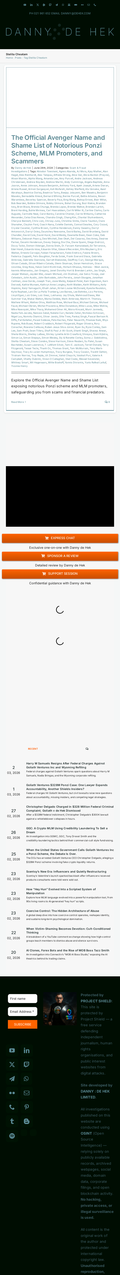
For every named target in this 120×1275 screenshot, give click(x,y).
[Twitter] (12, 1065)
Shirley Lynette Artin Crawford (63, 334)
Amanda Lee (51, 178)
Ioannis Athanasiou (22, 270)
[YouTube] (12, 1050)
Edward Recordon (68, 249)
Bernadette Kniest (32, 196)
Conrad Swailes (83, 224)
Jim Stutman (70, 273)
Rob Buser (27, 323)
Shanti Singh (81, 330)
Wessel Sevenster (89, 358)
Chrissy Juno (52, 220)
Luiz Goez (44, 295)
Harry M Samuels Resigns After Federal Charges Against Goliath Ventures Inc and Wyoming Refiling (65, 765)
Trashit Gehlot (98, 351)
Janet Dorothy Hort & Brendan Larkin (71, 270)
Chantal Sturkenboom (90, 217)
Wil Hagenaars (38, 362)
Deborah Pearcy (31, 238)
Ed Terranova (97, 245)
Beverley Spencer (36, 199)
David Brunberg (91, 231)
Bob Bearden (18, 203)
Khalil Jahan (49, 288)
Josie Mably (59, 281)
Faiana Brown (90, 252)
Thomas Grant (60, 348)
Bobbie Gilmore (36, 203)
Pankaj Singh (79, 316)
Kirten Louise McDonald (71, 288)
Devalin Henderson (31, 242)
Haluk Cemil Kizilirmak (48, 266)
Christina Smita (70, 220)
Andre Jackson (83, 178)
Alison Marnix (19, 178)
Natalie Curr (57, 312)
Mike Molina (100, 305)
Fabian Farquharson (52, 252)
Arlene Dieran (100, 185)
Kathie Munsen (30, 284)
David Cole (29, 235)
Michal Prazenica (48, 305)
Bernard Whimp (52, 196)
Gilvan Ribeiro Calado (41, 263)
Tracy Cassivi (81, 351)
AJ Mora (81, 171)
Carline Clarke (93, 210)
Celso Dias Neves (34, 217)
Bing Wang (69, 199)
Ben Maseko (89, 192)
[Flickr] (12, 1093)
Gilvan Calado (19, 263)
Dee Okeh (63, 238)
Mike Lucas (85, 305)
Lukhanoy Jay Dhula (62, 295)
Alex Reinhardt (27, 174)
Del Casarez (78, 238)
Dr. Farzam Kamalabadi (75, 245)
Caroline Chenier (64, 213)
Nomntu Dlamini (32, 316)
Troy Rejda (37, 355)
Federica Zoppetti (21, 256)
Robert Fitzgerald (65, 323)
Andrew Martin (54, 181)
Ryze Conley (93, 327)
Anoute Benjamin (48, 185)
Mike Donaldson (68, 305)
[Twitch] (27, 1065)
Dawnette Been (76, 235)
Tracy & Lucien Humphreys (38, 351)
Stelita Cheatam (20, 341)
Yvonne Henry (19, 366)
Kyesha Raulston (96, 288)
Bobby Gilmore (55, 203)
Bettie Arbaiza (89, 196)
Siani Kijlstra (100, 334)
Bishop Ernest (85, 199)
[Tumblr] (12, 1121)
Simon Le (16, 337)
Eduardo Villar (49, 249)
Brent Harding (19, 210)
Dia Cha (65, 242)
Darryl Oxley (32, 231)
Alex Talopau (45, 174)
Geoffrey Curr (76, 259)
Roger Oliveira (84, 323)
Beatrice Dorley (33, 192)
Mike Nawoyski (20, 309)
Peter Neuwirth (76, 320)
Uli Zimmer (51, 355)
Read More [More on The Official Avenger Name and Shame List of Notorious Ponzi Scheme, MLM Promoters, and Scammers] (17, 401)
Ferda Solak (58, 256)
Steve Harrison (57, 341)
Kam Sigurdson (92, 281)
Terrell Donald (93, 344)
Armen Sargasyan (38, 189)
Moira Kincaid (76, 309)
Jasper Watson (19, 273)
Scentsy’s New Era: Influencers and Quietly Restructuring (66, 871)
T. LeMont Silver (54, 344)
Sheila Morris (19, 334)
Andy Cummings (73, 181)
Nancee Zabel (41, 312)
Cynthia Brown (39, 227)
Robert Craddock (44, 323)
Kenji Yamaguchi (31, 288)
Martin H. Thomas (90, 298)
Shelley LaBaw (36, 334)
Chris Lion (38, 220)
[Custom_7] (33, 1132)
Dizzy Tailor (18, 245)
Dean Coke (92, 235)
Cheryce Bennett (21, 220)
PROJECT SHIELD (96, 1001)
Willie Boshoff (56, 362)
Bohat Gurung (73, 203)
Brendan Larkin (94, 206)
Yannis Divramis (74, 362)
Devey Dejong (51, 242)
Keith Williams (91, 284)
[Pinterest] (27, 1107)
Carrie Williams (84, 213)
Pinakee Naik (93, 320)
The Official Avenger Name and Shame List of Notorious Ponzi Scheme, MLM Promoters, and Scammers (58, 149)
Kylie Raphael (19, 291)
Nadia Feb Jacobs (21, 312)
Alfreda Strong (61, 174)
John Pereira (64, 277)
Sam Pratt (22, 330)
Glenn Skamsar (63, 263)
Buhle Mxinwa (37, 210)
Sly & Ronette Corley (71, 337)
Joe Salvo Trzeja (88, 273)
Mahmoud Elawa (85, 295)
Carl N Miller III (75, 210)
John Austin (30, 277)
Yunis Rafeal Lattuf (95, 362)
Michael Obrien (27, 305)
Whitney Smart (20, 362)
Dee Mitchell (49, 238)
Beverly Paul (55, 199)
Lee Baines (65, 291)
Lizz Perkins (95, 291)
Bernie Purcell (71, 196)
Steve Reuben (75, 341)
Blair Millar (100, 199)
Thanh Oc (45, 348)
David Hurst (43, 235)
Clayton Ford (30, 224)
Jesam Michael (53, 273)
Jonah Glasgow (82, 277)
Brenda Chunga (40, 206)
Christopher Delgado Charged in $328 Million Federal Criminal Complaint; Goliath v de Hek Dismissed (70, 808)
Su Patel (89, 341)
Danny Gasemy (81, 227)
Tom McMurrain (79, 348)
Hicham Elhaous (72, 266)
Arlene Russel (19, 189)
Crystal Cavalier (20, 227)
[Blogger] (27, 1121)
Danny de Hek (23, 167)
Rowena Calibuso (34, 327)
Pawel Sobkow (41, 320)
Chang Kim (70, 217)
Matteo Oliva (37, 302)
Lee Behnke (80, 291)
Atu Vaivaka (92, 189)
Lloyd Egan (17, 295)
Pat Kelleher (25, 320)
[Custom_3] (24, 1132)
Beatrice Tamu (51, 192)
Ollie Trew (64, 316)
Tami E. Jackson (74, 344)
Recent (33, 748)
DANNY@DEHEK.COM (76, 13)
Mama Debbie (52, 298)
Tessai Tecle (31, 348)
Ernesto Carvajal (30, 252)
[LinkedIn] (27, 1050)
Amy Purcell (66, 178)
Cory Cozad (100, 224)
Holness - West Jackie (95, 266)
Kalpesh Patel (75, 281)
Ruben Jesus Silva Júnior (59, 327)
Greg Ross (28, 266)
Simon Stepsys (31, 337)
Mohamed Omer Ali (56, 309)
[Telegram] (12, 1079)
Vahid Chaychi (67, 355)
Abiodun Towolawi (47, 171)
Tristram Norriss (20, 355)
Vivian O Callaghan (53, 358)
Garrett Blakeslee (56, 259)
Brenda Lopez (58, 206)
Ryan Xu (79, 327)
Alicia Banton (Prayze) (96, 174)
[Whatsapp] (26, 1079)
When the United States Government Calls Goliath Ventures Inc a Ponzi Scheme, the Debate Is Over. (70, 851)
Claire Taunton (88, 220)
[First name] (22, 998)
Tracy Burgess (63, 351)
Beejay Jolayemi (70, 192)
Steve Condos (39, 341)
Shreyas (87, 334)
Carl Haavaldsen (55, 210)
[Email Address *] (22, 1011)
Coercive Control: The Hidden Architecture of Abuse (62, 910)
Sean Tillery (36, 330)
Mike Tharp (36, 309)
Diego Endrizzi (95, 242)
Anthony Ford (67, 185)
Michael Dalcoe (89, 302)
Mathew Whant (20, 302)
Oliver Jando (50, 316)
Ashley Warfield (75, 189)
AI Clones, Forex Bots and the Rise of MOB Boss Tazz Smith (67, 950)
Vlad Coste (71, 358)
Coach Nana (47, 224)
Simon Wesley (50, 337)
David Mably (59, 235)
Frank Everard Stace (78, 256)
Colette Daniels (64, 224)
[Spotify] (12, 1136)
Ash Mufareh (57, 189)
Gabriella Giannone (34, 259)
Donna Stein (53, 245)
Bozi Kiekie (88, 203)
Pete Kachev (58, 320)
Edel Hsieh (17, 249)
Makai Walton (35, 298)
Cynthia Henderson (61, 227)
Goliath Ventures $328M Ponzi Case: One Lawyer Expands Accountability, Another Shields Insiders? (67, 787)
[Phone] (12, 1107)
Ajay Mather (94, 171)
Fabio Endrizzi (73, 252)
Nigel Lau (16, 316)
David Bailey (74, 231)
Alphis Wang (35, 178)
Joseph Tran (43, 281)
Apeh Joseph (83, 185)
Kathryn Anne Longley (53, 284)
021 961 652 (42, 13)
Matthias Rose (54, 302)
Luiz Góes (31, 295)
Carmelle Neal (30, 213)
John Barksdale (47, 277)
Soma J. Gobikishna (95, 337)
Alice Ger (77, 174)
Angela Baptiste (93, 181)
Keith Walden (74, 284)
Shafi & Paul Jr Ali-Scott (58, 330)
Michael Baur (71, 302)
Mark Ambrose (70, 298)
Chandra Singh (54, 217)
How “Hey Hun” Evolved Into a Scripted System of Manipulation (61, 891)
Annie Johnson (29, 185)
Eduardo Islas (32, 249)
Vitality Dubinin (32, 358)
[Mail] (27, 1093)
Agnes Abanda (67, 171)
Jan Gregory (41, 270)
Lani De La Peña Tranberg (43, 291)
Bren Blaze (23, 206)
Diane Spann (78, 242)
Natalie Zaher (73, 312)
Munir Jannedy (93, 309)
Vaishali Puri (84, 355)
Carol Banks (47, 213)
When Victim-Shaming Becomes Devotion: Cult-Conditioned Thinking (68, 930)
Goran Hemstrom (84, 263)
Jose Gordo (28, 281)
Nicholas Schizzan (93, 312)
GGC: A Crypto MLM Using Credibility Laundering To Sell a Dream (67, 830)
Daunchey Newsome (53, 231)
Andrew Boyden (35, 181)
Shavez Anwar (97, 330)
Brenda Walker (76, 206)
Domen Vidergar (35, 245)
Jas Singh (99, 270)
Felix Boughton (41, 256)
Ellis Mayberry (88, 249)
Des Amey (92, 238)
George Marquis (94, 259)
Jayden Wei (36, 273)
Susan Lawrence (33, 344)
